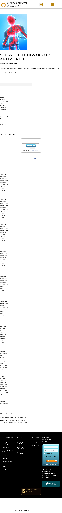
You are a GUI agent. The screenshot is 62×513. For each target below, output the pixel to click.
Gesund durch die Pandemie (7, 465)
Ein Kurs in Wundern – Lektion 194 (18, 417)
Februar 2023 (3, 249)
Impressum (35, 442)
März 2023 (2, 247)
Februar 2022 (3, 274)
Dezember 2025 (4, 178)
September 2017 (4, 353)
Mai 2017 (2, 357)
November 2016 (3, 367)
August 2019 (3, 326)
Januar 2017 (3, 363)
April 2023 (2, 245)
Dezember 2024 (3, 203)
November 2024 (4, 205)
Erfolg (1, 103)
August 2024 (3, 211)
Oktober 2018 (3, 336)
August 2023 (3, 236)
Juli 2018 (2, 340)
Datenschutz (35, 150)
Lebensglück (3, 107)
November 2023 (4, 230)
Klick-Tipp (35, 158)
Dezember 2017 (3, 349)
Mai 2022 (2, 268)
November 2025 (4, 180)
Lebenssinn (2, 111)
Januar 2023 (3, 251)
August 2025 (3, 186)
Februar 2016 (3, 380)
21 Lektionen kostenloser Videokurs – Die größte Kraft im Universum (21, 445)
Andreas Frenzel (13, 63)
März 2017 (2, 361)
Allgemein (2, 97)
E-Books (5, 470)
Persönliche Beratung (6, 443)
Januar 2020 (3, 320)
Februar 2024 (3, 224)
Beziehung (2, 99)
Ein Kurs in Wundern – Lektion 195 (17, 420)
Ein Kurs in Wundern (5, 101)
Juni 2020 (2, 313)
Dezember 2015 (3, 384)
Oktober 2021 (3, 282)
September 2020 (4, 307)
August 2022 (3, 261)
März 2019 (2, 330)
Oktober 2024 (3, 207)
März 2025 (2, 197)
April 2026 (2, 170)
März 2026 (2, 172)
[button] (41, 4)
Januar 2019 (3, 334)
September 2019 (4, 324)
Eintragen (29, 145)
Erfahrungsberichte (8, 473)
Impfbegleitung (7, 461)
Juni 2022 (2, 265)
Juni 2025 (2, 190)
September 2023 (4, 234)
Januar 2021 (3, 299)
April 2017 (2, 359)
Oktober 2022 (3, 257)
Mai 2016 (2, 376)
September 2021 (4, 284)
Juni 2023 (2, 240)
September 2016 (4, 372)
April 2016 (2, 378)
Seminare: (5, 447)
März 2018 (2, 345)
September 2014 (4, 392)
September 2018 (4, 338)
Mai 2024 (2, 217)
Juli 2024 (2, 213)
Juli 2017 (2, 355)
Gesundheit (2, 74)
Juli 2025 (2, 188)
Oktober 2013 (3, 401)
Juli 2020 (2, 311)
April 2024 (2, 220)
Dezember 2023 (4, 228)
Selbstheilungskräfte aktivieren (25, 57)
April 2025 (2, 195)
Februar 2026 (3, 174)
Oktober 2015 (3, 388)
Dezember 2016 (3, 365)
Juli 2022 (2, 263)
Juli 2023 (2, 238)
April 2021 (2, 292)
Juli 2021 (2, 286)
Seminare (2, 122)
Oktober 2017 (3, 351)
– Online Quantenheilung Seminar (7, 456)
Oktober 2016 (3, 370)
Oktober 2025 (3, 182)
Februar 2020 (3, 317)
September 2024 (4, 209)
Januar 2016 (3, 382)
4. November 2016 (3, 72)
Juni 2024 (2, 215)
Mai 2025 (2, 192)
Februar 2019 (3, 332)
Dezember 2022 (4, 253)
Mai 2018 (2, 342)
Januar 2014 (3, 399)
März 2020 (2, 315)
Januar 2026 (3, 176)
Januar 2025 (3, 201)
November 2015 (3, 386)
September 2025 (4, 184)
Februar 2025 (3, 199)
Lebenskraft (7, 74)
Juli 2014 (2, 395)
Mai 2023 (2, 243)
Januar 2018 (3, 347)
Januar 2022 (3, 276)
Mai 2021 (2, 290)
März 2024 (2, 222)
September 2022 (4, 259)
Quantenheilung (4, 116)
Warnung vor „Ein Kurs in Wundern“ (18, 422)
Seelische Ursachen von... (16, 74)
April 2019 (2, 328)
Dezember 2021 (3, 278)
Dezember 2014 (3, 390)
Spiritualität (3, 124)
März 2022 (2, 272)
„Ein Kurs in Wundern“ (20, 452)
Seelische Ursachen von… (6, 120)
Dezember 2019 (3, 322)
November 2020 (4, 303)
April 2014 (2, 397)
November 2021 (3, 280)
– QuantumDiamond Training (8, 451)
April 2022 (2, 270)
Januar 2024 (3, 226)
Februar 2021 (3, 297)
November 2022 (4, 255)
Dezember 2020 (4, 301)
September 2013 (4, 403)
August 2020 (3, 309)
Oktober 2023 (3, 232)
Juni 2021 (2, 288)
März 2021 (2, 295)
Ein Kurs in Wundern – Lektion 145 (13, 424)
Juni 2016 (2, 374)
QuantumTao (3, 118)
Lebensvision (3, 113)
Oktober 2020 (3, 305)
